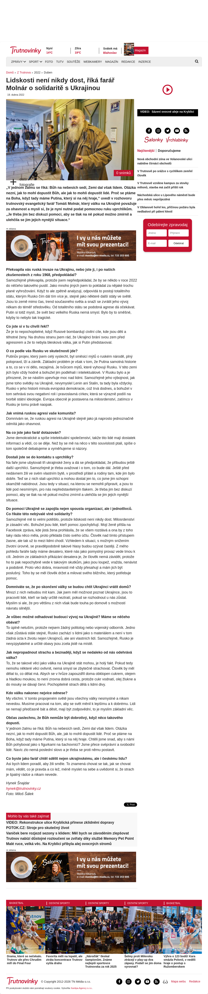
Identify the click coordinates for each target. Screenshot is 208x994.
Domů (10, 72)
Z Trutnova (24, 72)
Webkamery (92, 61)
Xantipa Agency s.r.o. (81, 988)
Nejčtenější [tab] (145, 150)
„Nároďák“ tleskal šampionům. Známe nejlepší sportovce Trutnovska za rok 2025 (101, 961)
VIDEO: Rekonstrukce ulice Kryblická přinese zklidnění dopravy (60, 822)
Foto (49, 61)
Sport (34, 61)
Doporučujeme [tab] (169, 150)
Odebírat (178, 243)
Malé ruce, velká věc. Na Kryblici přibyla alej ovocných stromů (59, 844)
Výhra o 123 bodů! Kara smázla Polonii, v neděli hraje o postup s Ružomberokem (179, 961)
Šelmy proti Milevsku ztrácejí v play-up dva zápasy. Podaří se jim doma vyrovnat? (142, 961)
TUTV (60, 61)
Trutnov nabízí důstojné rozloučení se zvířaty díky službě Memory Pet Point (70, 838)
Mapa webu (178, 981)
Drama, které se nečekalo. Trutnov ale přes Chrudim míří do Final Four (24, 960)
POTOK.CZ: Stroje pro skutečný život (37, 828)
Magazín (140, 50)
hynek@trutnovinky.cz (23, 789)
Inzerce (144, 61)
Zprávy (17, 61)
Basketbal (16, 903)
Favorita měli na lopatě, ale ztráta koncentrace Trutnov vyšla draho (64, 960)
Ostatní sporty (59, 903)
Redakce (128, 61)
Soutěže (73, 61)
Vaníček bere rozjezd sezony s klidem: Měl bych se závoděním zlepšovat (67, 833)
